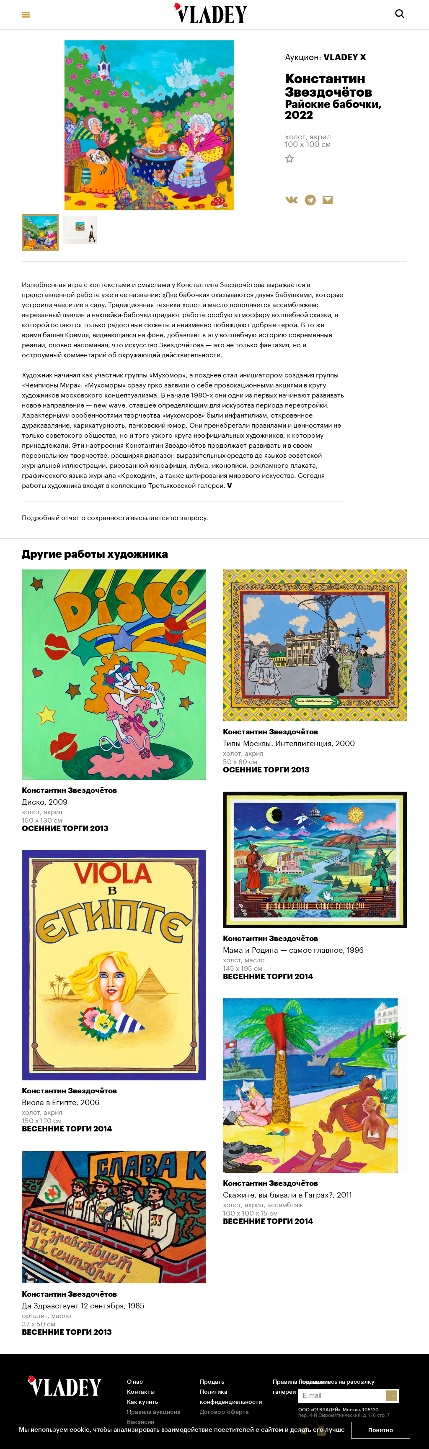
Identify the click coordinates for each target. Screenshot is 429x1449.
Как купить (142, 1402)
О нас (135, 1382)
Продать (212, 1382)
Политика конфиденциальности (231, 1397)
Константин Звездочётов (328, 85)
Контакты (141, 1392)
